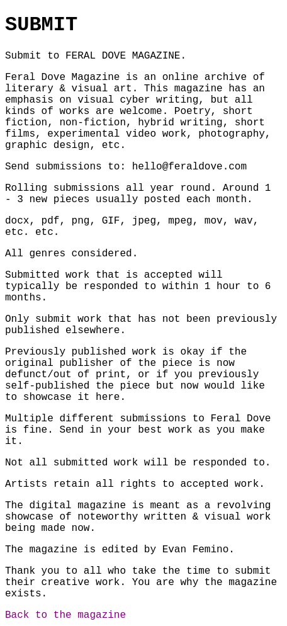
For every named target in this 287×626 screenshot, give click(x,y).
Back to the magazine (65, 615)
